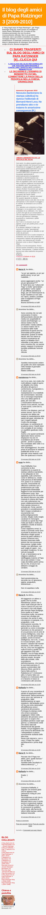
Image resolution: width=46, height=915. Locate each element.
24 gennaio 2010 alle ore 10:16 (30, 571)
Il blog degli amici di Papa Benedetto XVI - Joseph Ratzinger (8, 844)
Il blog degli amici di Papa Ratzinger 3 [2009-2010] (22, 16)
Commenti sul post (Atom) (32, 830)
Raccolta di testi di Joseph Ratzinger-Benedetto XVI (7, 866)
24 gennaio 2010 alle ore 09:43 (30, 356)
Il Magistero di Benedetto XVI (6, 858)
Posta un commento (22, 820)
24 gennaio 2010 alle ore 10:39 (30, 750)
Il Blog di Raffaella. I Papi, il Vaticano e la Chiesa (8, 849)
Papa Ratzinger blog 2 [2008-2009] (8, 880)
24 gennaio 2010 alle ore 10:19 (30, 592)
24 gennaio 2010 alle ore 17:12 (30, 817)
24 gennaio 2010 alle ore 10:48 (30, 781)
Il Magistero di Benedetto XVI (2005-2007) (6, 862)
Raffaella (22, 688)
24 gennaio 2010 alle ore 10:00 (30, 459)
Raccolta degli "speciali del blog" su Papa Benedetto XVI (8, 871)
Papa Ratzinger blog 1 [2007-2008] (8, 883)
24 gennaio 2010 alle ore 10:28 (30, 684)
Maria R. (22, 269)
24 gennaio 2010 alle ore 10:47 (30, 768)
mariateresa (23, 377)
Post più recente (22, 824)
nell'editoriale (24, 170)
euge (21, 462)
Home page (30, 825)
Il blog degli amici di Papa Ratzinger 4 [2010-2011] (8, 876)
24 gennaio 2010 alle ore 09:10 (30, 306)
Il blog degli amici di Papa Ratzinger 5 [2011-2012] (8, 854)
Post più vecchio (38, 824)
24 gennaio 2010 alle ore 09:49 (30, 374)
